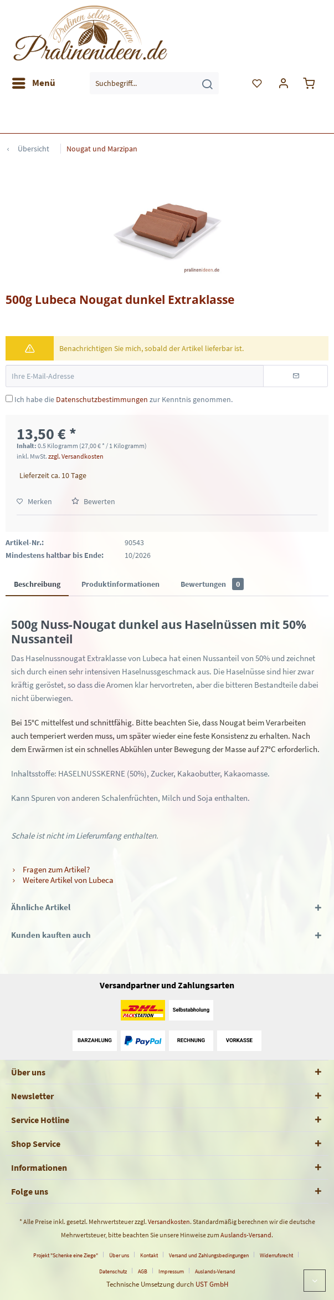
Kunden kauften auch (51, 935)
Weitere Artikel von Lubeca (62, 880)
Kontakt (149, 1255)
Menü (33, 81)
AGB (142, 1271)
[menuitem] (33, 83)
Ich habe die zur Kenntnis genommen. (123, 399)
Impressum (171, 1271)
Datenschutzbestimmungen (102, 399)
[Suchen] (207, 83)
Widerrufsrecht (276, 1255)
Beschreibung (37, 584)
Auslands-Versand (245, 1235)
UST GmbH (212, 1284)
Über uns (119, 1255)
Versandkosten (169, 1221)
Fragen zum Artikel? (50, 869)
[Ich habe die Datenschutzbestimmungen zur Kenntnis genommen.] (9, 398)
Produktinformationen (120, 584)
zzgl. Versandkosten (76, 456)
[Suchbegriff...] (154, 83)
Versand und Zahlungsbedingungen (209, 1255)
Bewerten (93, 501)
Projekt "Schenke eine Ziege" (65, 1255)
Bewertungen (212, 584)
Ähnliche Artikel (40, 907)
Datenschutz (113, 1271)
